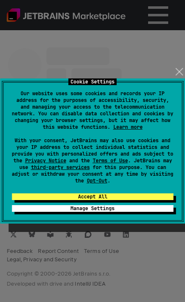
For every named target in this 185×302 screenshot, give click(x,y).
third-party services (60, 167)
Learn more (128, 127)
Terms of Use (110, 160)
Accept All (92, 196)
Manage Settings (92, 208)
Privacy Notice (45, 160)
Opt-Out (97, 180)
